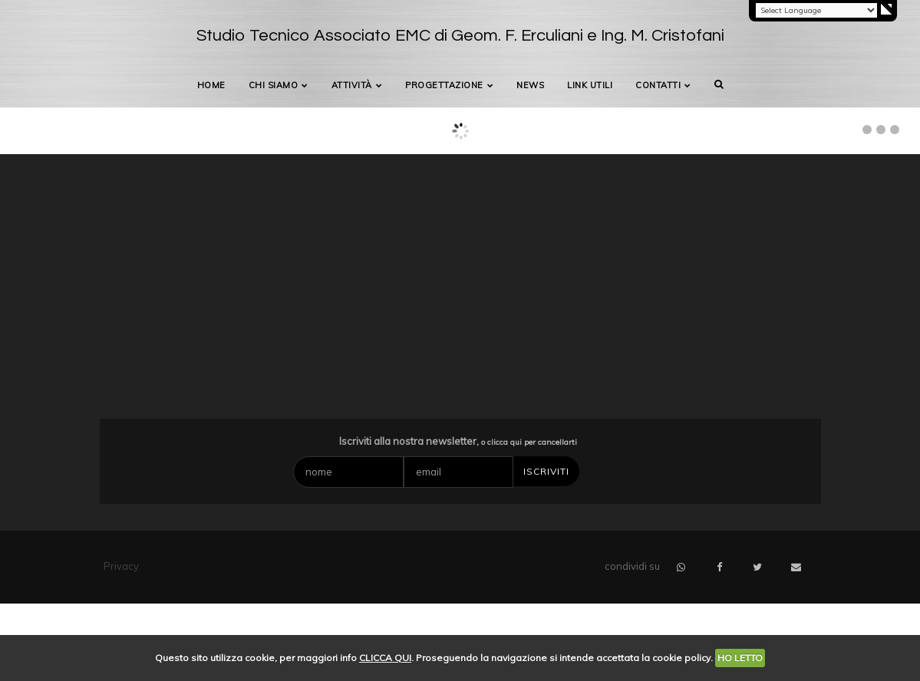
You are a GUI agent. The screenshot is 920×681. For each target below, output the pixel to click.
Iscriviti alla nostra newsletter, (458, 441)
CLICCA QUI (385, 657)
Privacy (121, 566)
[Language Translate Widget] (816, 10)
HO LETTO (740, 657)
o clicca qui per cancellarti (529, 442)
